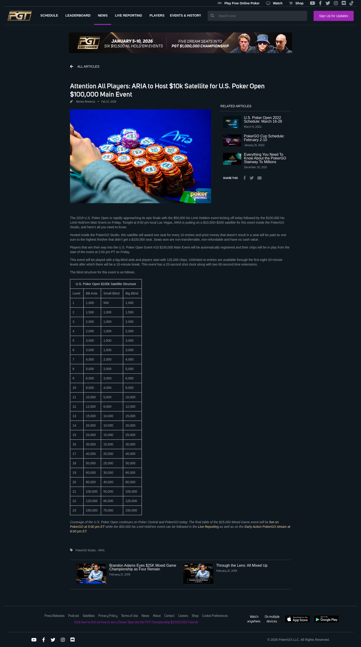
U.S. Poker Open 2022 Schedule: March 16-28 (263, 119)
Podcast (73, 616)
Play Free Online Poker (239, 3)
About (157, 616)
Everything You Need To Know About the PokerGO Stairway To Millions (265, 158)
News (145, 616)
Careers (183, 616)
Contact (169, 616)
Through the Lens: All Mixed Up (242, 565)
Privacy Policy (107, 616)
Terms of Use (129, 616)
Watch (274, 3)
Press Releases (54, 616)
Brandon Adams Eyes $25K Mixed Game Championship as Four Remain (142, 567)
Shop (296, 3)
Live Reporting (208, 527)
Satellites (89, 616)
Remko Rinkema (85, 102)
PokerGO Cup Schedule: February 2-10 (264, 138)
